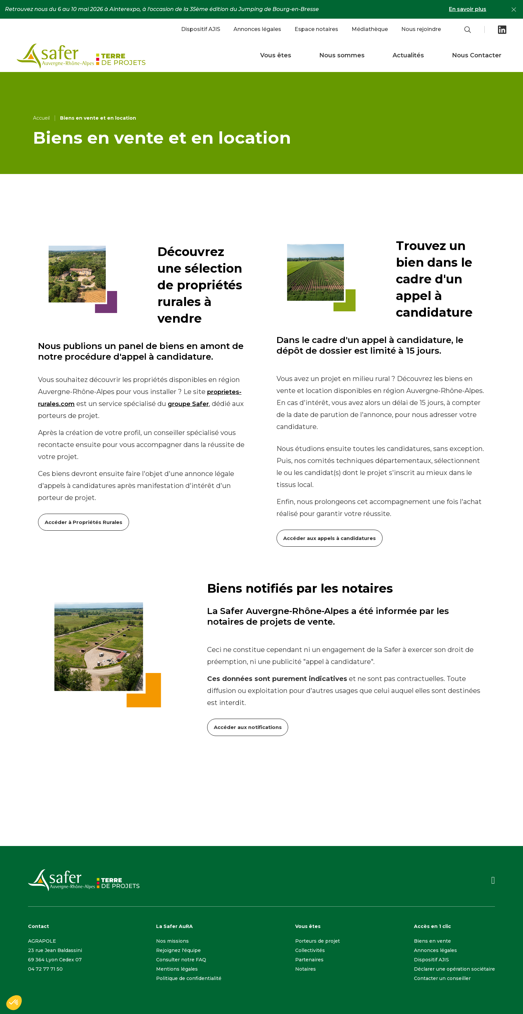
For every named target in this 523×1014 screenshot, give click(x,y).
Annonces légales (257, 29)
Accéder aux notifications (248, 726)
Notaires (305, 968)
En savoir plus (467, 9)
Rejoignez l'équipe (178, 949)
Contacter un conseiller (442, 977)
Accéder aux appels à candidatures (331, 538)
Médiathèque (370, 29)
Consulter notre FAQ (181, 959)
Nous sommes (342, 55)
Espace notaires (316, 29)
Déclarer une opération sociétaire (454, 968)
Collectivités (310, 949)
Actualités (408, 55)
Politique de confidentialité (188, 977)
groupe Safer (188, 404)
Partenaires (309, 959)
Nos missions (172, 940)
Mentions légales (177, 968)
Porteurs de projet (317, 940)
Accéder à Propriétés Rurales (84, 522)
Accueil (41, 118)
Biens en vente (432, 940)
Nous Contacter (476, 55)
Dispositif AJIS (200, 29)
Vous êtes (275, 55)
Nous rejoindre (421, 29)
